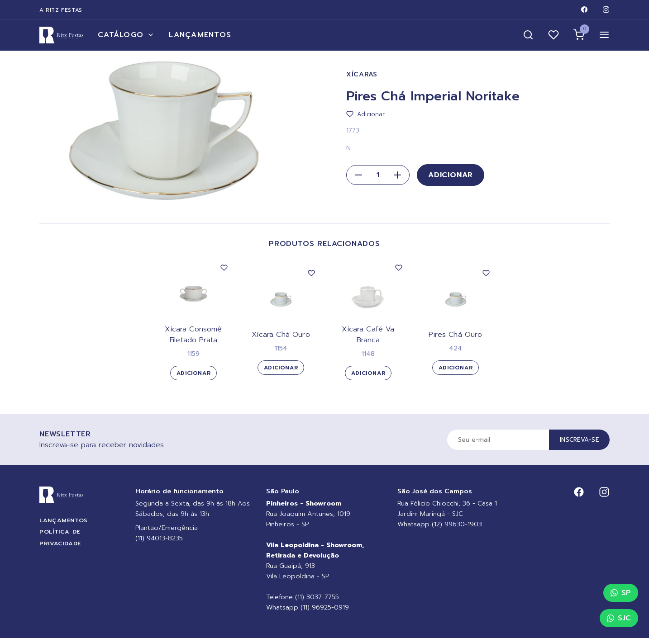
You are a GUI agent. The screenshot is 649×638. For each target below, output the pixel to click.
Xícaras (361, 74)
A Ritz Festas (60, 10)
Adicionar (450, 175)
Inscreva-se (579, 439)
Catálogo (126, 34)
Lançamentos (200, 34)
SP (621, 592)
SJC (619, 618)
